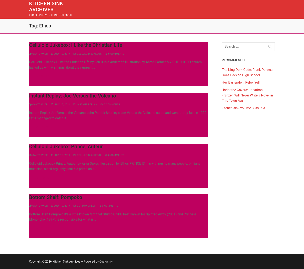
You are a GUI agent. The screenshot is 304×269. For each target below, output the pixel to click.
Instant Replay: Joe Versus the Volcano (72, 96)
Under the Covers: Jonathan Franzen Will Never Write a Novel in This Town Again (247, 95)
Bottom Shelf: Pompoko (55, 197)
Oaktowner (38, 53)
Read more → (42, 76)
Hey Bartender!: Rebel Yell (241, 82)
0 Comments (114, 53)
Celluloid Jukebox (88, 53)
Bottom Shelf (84, 205)
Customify (106, 261)
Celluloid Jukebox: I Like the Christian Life (75, 45)
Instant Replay (85, 104)
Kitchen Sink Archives (46, 6)
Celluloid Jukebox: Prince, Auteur (66, 146)
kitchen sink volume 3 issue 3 (243, 108)
